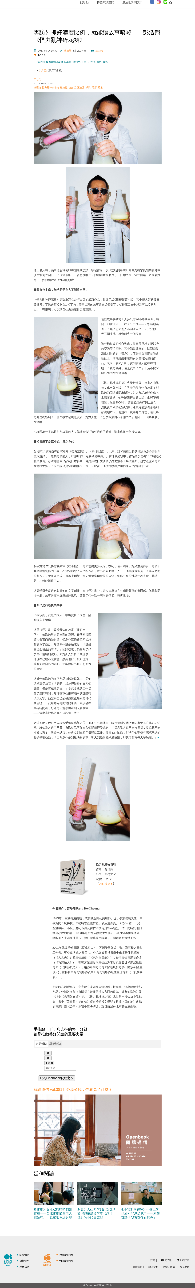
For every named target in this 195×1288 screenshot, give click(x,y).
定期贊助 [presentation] (41, 1043)
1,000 (49, 1063)
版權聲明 (24, 1260)
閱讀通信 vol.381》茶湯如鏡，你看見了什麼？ (73, 1089)
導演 (92, 62)
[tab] (41, 1044)
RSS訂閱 (184, 1260)
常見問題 (184, 1266)
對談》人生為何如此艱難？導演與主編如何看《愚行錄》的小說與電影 (96, 1213)
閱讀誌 (9, 1260)
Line (165, 2)
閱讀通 (48, 1260)
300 (48, 1053)
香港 (105, 62)
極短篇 (68, 62)
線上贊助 (153, 1266)
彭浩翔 (41, 62)
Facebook (152, 2)
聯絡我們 (24, 1266)
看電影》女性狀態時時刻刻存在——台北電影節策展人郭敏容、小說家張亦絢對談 (53, 1213)
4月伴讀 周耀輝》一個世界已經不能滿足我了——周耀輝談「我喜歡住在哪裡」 (140, 1213)
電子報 (168, 1260)
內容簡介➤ (106, 883)
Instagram (159, 2)
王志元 (99, 50)
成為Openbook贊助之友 (57, 1078)
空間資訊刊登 (66, 1260)
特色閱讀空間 (105, 2)
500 (48, 1058)
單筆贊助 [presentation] (55, 1043)
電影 (99, 62)
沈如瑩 (67, 50)
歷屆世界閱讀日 (132, 2)
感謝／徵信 (169, 1266)
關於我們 (24, 1254)
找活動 (84, 2)
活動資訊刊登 (66, 1254)
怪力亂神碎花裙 (54, 62)
